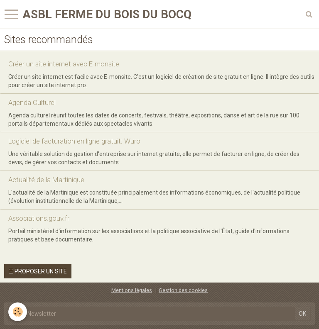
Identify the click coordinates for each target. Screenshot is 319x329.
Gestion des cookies (183, 290)
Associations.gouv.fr (38, 218)
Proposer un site (38, 271)
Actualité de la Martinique (46, 179)
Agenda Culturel (32, 102)
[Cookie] (17, 311)
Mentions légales (131, 290)
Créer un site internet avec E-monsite (63, 64)
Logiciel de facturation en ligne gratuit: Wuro (74, 141)
